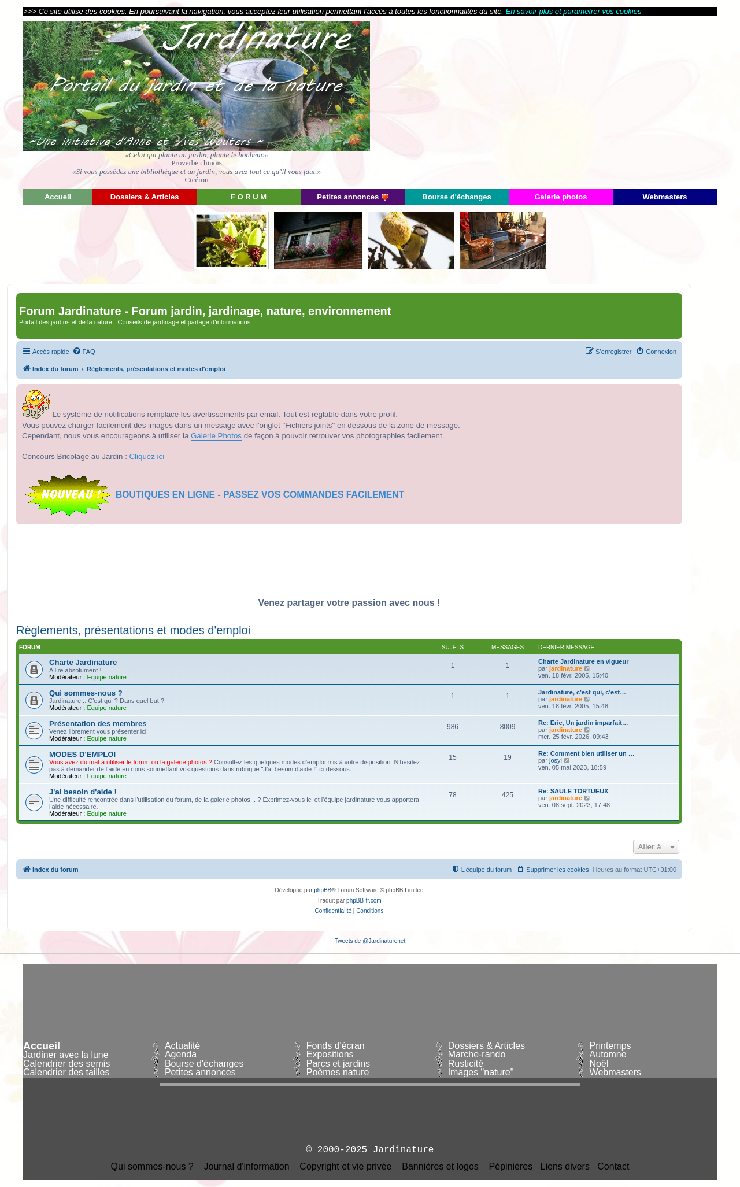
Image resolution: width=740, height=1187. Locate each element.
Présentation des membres (98, 723)
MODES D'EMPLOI (82, 754)
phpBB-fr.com (364, 900)
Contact (613, 1167)
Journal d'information (247, 1167)
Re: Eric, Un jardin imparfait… (583, 722)
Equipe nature (107, 677)
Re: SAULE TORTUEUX (573, 790)
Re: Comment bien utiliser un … (586, 753)
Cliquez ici (147, 456)
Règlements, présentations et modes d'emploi (133, 630)
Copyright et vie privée (345, 1167)
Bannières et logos (440, 1167)
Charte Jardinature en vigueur (583, 661)
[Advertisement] (613, 101)
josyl (555, 760)
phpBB (322, 890)
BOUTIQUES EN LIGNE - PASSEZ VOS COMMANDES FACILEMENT (260, 495)
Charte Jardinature (83, 662)
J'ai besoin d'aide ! (83, 791)
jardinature (565, 668)
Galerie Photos (216, 435)
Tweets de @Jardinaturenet (370, 941)
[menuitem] (83, 351)
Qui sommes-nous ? (86, 693)
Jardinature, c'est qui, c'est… (582, 692)
